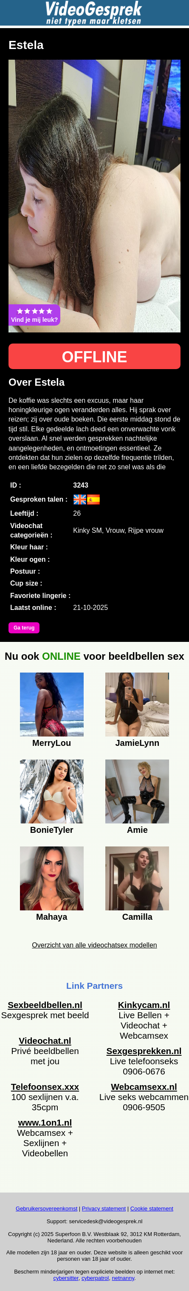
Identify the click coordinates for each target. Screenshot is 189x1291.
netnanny (123, 1278)
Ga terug (24, 628)
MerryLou (51, 743)
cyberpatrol (95, 1278)
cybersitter (65, 1278)
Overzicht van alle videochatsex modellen (94, 945)
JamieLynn (137, 743)
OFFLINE (94, 357)
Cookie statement (151, 1208)
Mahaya (51, 916)
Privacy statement (104, 1208)
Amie (137, 830)
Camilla (137, 916)
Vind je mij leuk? (34, 315)
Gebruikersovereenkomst (46, 1208)
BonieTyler (51, 830)
